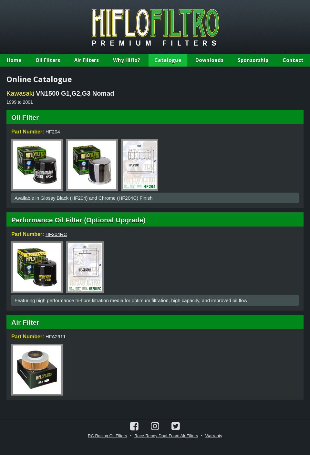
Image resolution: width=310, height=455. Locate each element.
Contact (293, 60)
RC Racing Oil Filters (107, 435)
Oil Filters (48, 60)
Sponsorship (253, 60)
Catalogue (167, 60)
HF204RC (56, 234)
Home (14, 60)
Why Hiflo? (126, 60)
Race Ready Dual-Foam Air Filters (166, 435)
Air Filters (86, 60)
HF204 (53, 131)
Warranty (213, 435)
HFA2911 (56, 336)
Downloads (209, 60)
